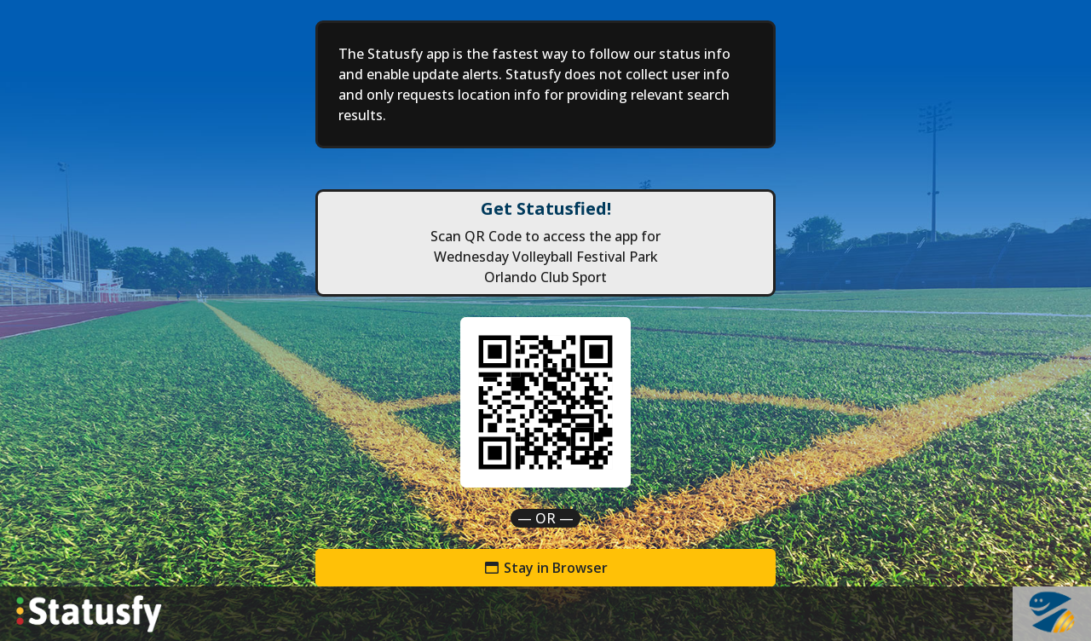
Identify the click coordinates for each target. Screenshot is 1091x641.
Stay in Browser (545, 567)
